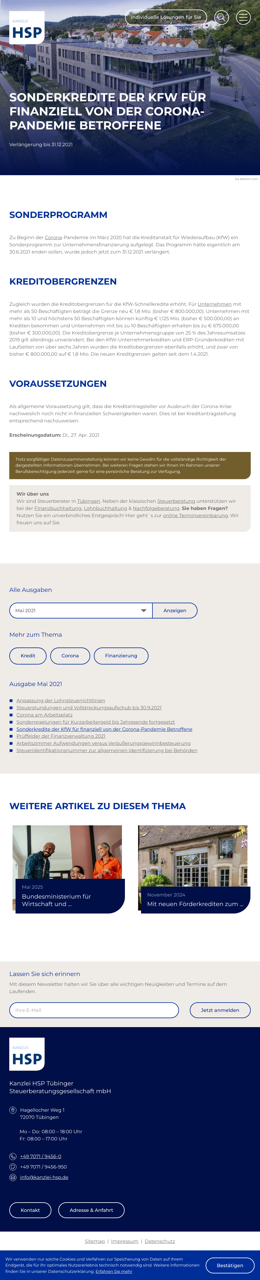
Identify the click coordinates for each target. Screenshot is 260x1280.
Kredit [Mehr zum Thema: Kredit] (28, 656)
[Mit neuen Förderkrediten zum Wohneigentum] (192, 868)
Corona (53, 237)
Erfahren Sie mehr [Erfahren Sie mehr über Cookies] (114, 1271)
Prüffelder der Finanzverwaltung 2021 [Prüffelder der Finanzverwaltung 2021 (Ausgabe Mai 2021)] (60, 736)
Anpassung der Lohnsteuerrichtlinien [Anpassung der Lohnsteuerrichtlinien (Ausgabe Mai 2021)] (60, 700)
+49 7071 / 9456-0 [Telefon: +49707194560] (40, 1156)
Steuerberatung (176, 501)
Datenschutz (160, 1241)
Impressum (124, 1241)
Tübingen (88, 501)
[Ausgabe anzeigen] (175, 610)
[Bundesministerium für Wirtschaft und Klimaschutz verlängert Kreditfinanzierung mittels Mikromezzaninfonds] (67, 868)
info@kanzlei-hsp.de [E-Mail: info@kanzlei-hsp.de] (44, 1177)
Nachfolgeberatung (156, 508)
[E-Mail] (94, 1010)
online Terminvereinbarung (195, 515)
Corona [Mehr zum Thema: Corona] (70, 656)
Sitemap (95, 1241)
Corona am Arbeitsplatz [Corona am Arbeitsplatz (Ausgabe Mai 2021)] (44, 715)
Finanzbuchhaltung (58, 508)
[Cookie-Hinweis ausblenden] (230, 1265)
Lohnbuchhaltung (105, 508)
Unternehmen (215, 304)
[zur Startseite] (27, 27)
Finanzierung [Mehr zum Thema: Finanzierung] (121, 656)
